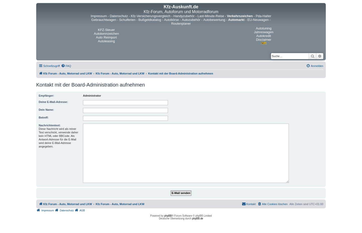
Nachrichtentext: (50, 125)
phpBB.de (197, 218)
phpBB (168, 215)
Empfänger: (46, 95)
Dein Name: (46, 109)
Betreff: (44, 117)
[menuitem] (66, 66)
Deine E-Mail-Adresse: (53, 101)
